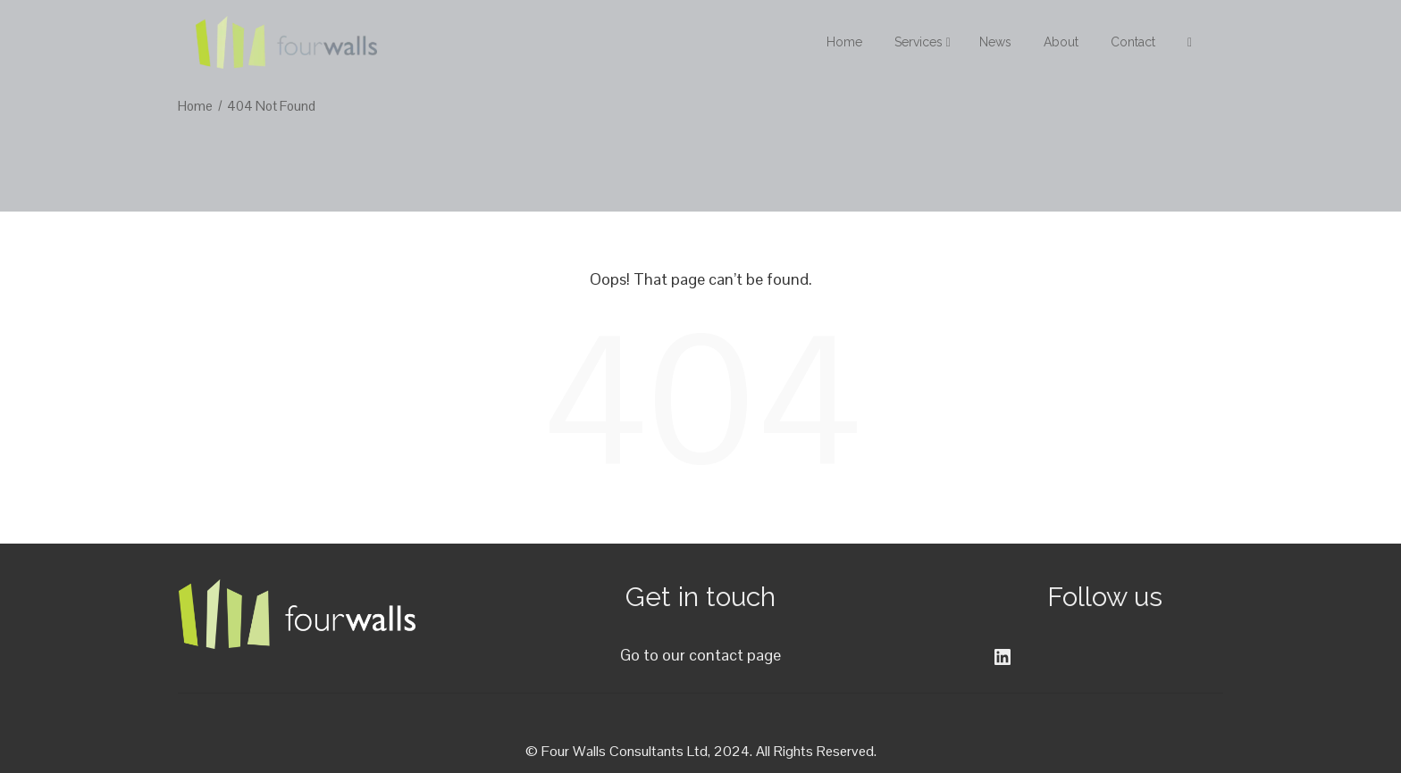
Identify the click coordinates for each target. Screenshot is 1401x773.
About (1061, 42)
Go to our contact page (700, 654)
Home (844, 42)
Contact (1133, 42)
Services (922, 42)
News (995, 42)
